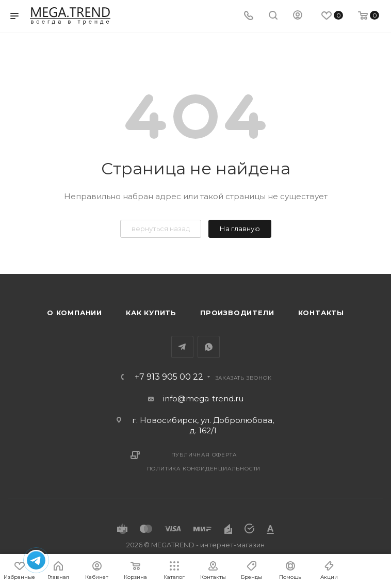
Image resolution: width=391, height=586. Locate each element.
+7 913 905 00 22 (169, 377)
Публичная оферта (204, 454)
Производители (237, 312)
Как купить (151, 312)
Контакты (321, 312)
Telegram (182, 347)
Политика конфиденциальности (204, 468)
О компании (74, 312)
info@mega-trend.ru (203, 398)
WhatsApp (209, 347)
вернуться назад (161, 228)
